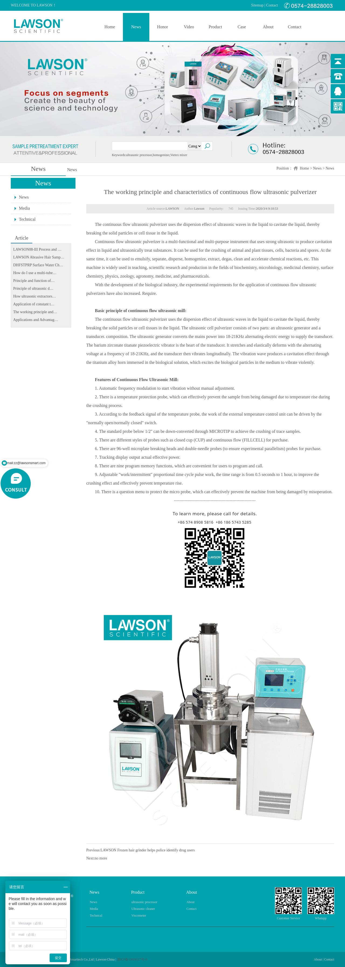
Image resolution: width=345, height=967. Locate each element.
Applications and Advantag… (35, 320)
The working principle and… (35, 312)
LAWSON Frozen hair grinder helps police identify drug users (148, 850)
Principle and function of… (34, 281)
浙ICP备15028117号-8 (132, 959)
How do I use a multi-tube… (35, 273)
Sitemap (257, 5)
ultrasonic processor (144, 902)
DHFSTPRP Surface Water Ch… (38, 265)
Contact (272, 5)
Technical (27, 219)
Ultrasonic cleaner (143, 909)
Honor (162, 27)
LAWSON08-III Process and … (37, 249)
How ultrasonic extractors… (34, 296)
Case (241, 27)
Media (24, 208)
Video (189, 27)
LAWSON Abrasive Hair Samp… (38, 257)
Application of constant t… (33, 304)
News (136, 27)
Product (215, 27)
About (268, 27)
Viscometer (138, 915)
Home (109, 27)
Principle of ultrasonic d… (33, 288)
